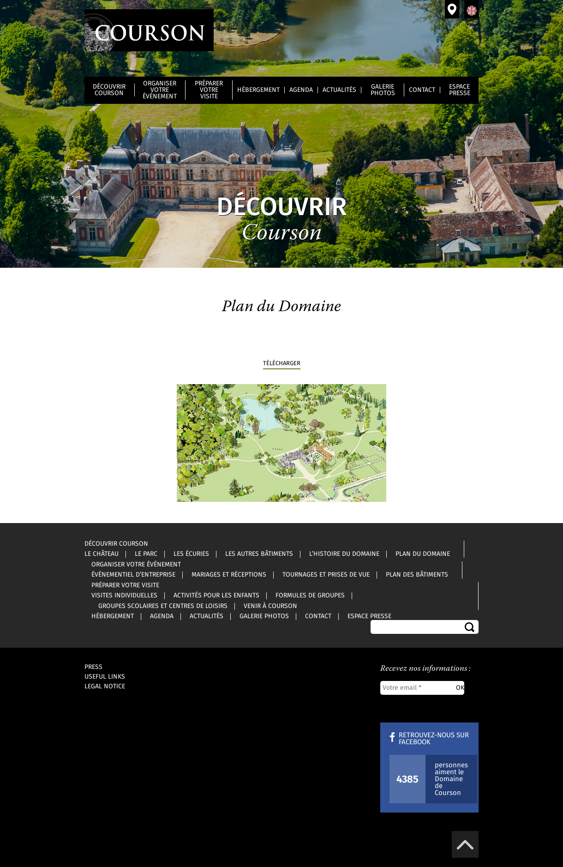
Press (93, 667)
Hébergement (258, 90)
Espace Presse (459, 90)
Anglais (471, 9)
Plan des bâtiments (417, 575)
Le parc (146, 554)
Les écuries (191, 554)
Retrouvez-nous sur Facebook (434, 739)
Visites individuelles (124, 595)
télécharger (281, 364)
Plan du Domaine (422, 554)
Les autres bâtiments (259, 554)
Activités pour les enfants (216, 595)
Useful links (104, 677)
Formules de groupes (310, 595)
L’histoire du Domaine (344, 554)
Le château (101, 554)
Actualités (339, 90)
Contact (422, 90)
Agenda (301, 90)
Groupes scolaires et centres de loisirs (163, 606)
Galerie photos (383, 90)
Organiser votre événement (160, 90)
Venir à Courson (452, 9)
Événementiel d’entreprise (133, 575)
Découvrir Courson (109, 90)
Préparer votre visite (209, 90)
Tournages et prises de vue (326, 575)
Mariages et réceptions (229, 575)
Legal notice (104, 686)
